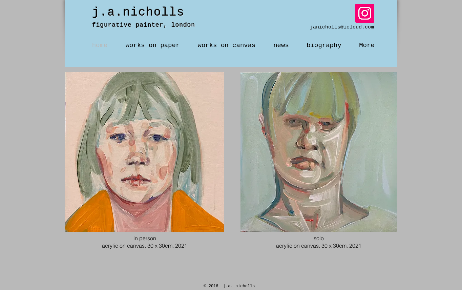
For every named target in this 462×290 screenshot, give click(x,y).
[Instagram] (364, 13)
